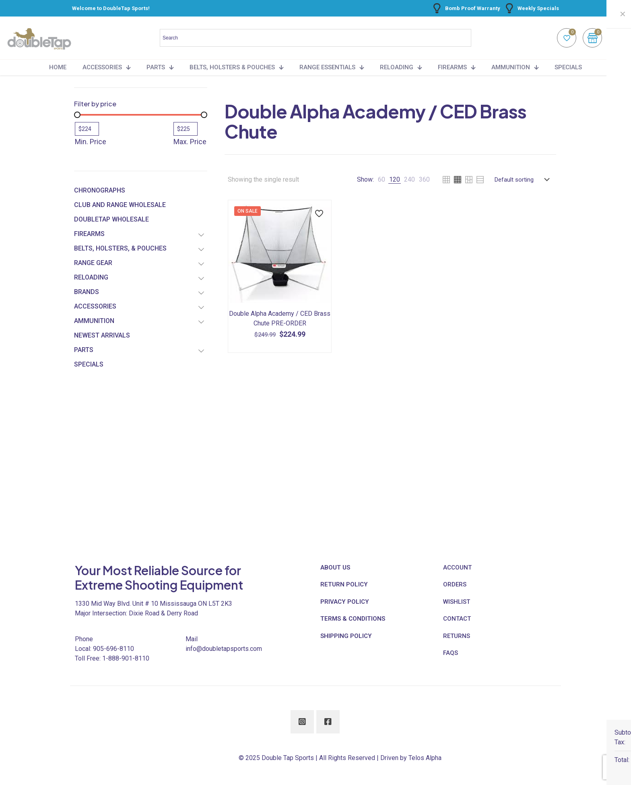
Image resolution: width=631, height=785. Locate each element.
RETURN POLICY (344, 584)
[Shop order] (524, 180)
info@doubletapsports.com (224, 648)
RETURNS (456, 636)
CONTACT (457, 618)
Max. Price (189, 141)
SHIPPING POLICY (346, 636)
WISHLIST (456, 601)
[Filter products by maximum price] (185, 129)
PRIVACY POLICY (344, 601)
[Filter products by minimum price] (87, 129)
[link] (381, 179)
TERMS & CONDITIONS (352, 618)
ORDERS (454, 584)
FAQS (450, 653)
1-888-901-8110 (125, 658)
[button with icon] (302, 721)
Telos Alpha (424, 758)
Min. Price (90, 141)
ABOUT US (335, 567)
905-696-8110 (113, 648)
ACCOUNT (457, 567)
